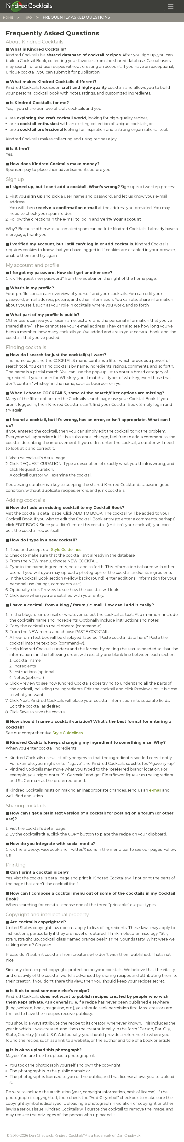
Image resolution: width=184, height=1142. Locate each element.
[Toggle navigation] (170, 6)
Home (8, 17)
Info (27, 17)
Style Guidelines (66, 549)
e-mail (155, 790)
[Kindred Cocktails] (29, 6)
